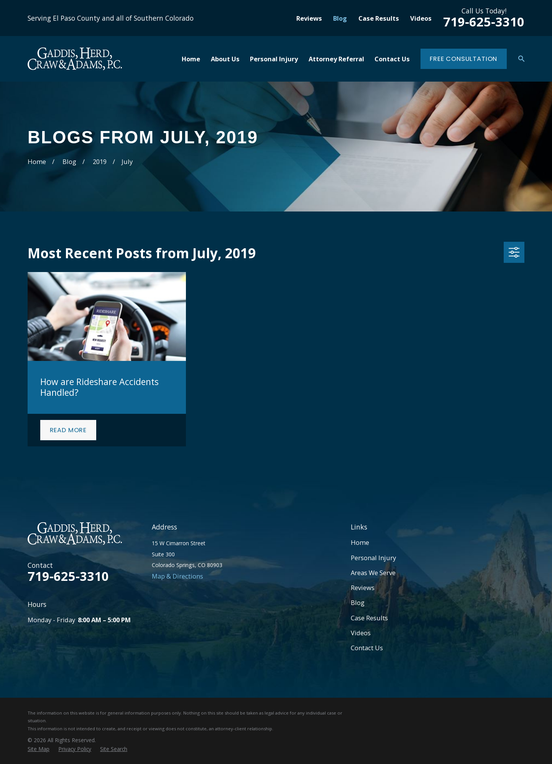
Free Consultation (463, 58)
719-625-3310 (483, 21)
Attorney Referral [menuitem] (336, 58)
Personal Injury (373, 557)
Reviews (309, 18)
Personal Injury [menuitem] (274, 58)
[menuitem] (38, 749)
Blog (340, 18)
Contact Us (367, 647)
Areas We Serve (373, 572)
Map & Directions (177, 576)
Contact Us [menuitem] (392, 58)
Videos (421, 18)
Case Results (378, 18)
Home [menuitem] (191, 58)
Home (360, 542)
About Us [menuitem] (225, 58)
